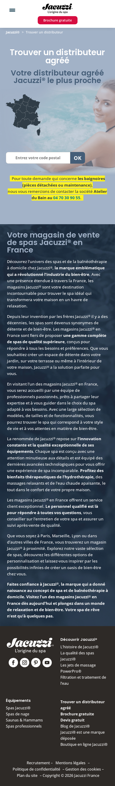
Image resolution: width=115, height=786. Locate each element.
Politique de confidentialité (36, 769)
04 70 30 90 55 (66, 197)
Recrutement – (40, 762)
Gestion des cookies (83, 769)
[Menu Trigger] (12, 10)
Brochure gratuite (57, 20)
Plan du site (27, 775)
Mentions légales (70, 762)
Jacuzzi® (13, 32)
